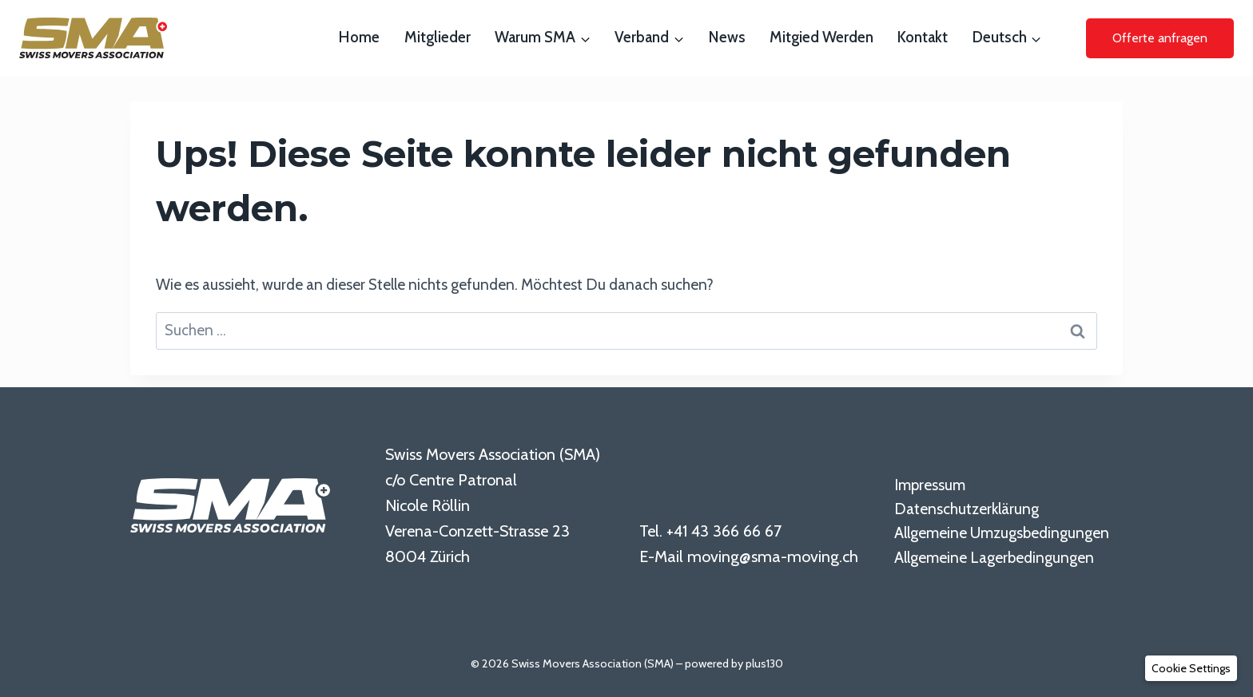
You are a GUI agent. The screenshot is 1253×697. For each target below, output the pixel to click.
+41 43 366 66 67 (724, 531)
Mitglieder (437, 37)
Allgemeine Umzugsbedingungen (1001, 533)
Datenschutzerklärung (966, 509)
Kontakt (922, 37)
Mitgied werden (821, 37)
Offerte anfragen (1159, 38)
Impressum (929, 485)
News (727, 37)
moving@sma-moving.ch (772, 556)
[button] (1191, 668)
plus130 (764, 663)
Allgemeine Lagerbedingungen (994, 557)
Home (359, 37)
